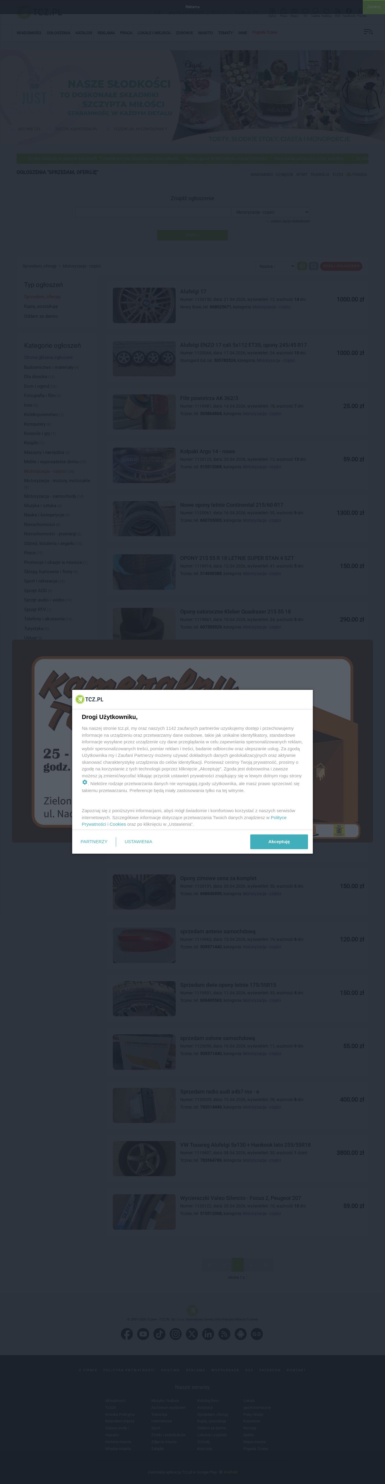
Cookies (118, 824)
